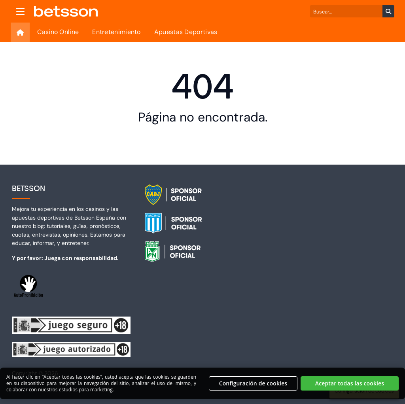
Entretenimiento (116, 32)
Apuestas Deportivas (186, 32)
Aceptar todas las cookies (349, 386)
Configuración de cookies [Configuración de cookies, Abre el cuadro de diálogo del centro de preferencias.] (253, 386)
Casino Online (58, 32)
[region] (202, 386)
